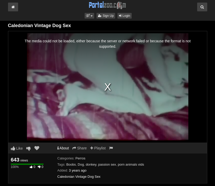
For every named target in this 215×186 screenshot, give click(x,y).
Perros (80, 158)
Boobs (71, 164)
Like (17, 148)
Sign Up (106, 16)
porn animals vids (131, 164)
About (63, 148)
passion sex (107, 164)
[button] (89, 16)
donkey (91, 164)
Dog (81, 164)
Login (124, 16)
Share (79, 148)
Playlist (98, 148)
